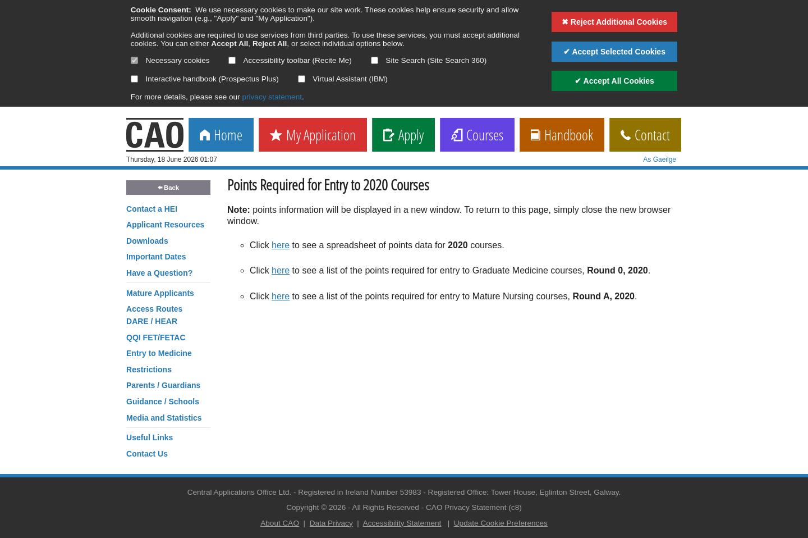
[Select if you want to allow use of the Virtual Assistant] (301, 79)
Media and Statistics (164, 417)
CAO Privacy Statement (466, 507)
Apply (403, 135)
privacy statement (272, 97)
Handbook (562, 135)
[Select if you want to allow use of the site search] (374, 60)
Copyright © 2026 (316, 507)
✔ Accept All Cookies (614, 80)
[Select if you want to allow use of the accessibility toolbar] (232, 60)
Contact (645, 135)
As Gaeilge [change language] (659, 159)
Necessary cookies (170, 60)
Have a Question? (159, 272)
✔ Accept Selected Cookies (614, 51)
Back (168, 187)
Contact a (151, 208)
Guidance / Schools (162, 401)
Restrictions (149, 369)
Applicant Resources (165, 224)
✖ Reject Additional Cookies (614, 21)
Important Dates (156, 256)
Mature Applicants (160, 293)
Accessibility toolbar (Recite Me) (289, 60)
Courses (477, 135)
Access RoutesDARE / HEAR (154, 315)
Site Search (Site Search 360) (429, 60)
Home (221, 135)
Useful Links (149, 437)
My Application (313, 135)
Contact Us (147, 453)
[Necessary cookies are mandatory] (134, 60)
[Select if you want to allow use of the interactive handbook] (134, 79)
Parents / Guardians (163, 385)
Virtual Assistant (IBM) (343, 79)
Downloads (147, 240)
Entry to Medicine (159, 353)
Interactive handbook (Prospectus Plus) (205, 79)
